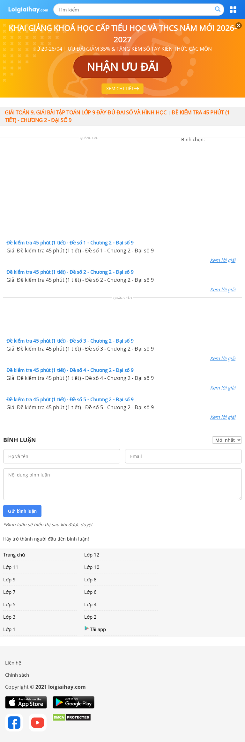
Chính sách (17, 675)
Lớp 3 (9, 617)
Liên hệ (13, 662)
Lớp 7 (9, 592)
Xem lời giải (222, 260)
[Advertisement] (122, 190)
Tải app (95, 629)
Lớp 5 (9, 604)
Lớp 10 (92, 567)
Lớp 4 (90, 604)
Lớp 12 (92, 554)
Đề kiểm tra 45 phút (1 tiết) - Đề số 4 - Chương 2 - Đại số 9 (70, 370)
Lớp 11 (11, 567)
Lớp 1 (9, 629)
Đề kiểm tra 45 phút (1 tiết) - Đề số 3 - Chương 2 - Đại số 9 (70, 341)
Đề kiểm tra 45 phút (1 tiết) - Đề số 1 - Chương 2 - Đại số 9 (70, 242)
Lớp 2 (90, 617)
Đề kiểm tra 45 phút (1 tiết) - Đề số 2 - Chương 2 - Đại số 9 (70, 272)
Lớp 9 (9, 579)
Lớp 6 (90, 592)
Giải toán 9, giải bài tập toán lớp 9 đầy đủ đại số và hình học (86, 112)
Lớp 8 (90, 579)
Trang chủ (14, 554)
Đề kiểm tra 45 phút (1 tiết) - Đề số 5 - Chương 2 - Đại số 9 (70, 399)
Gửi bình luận (22, 511)
